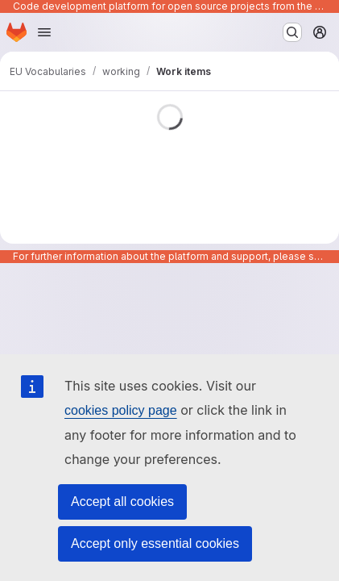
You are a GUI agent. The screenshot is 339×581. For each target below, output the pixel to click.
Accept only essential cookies (155, 543)
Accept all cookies (122, 501)
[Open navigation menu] (44, 32)
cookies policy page (120, 410)
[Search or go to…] (292, 32)
